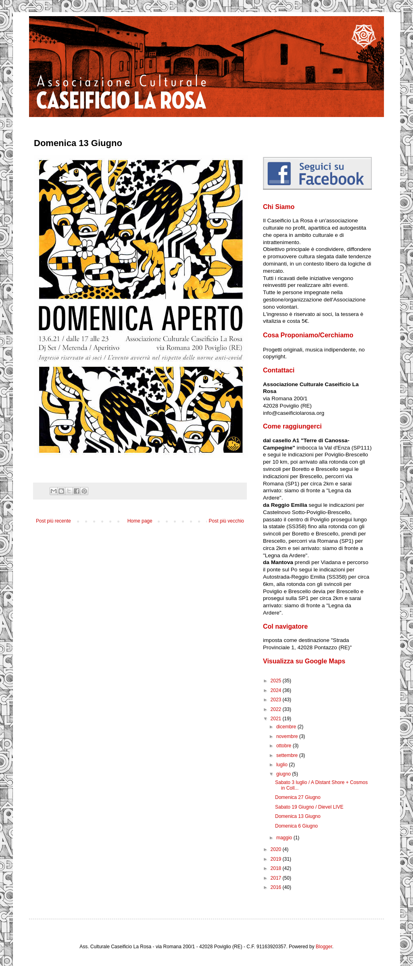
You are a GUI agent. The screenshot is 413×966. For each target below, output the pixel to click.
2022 (277, 709)
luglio (282, 764)
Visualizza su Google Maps (304, 661)
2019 (277, 859)
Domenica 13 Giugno (298, 816)
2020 (277, 849)
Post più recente (53, 521)
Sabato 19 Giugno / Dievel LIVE (309, 807)
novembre (287, 736)
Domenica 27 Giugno (298, 797)
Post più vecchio (226, 521)
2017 (277, 878)
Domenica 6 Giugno (296, 826)
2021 (277, 718)
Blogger (324, 946)
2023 (277, 700)
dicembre (287, 727)
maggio (285, 838)
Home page (139, 521)
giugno (284, 774)
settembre (287, 755)
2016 (277, 887)
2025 (277, 681)
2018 (277, 868)
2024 (277, 690)
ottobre (284, 746)
